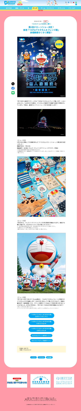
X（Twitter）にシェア (13, 83)
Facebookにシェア (13, 88)
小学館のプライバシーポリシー (48, 404)
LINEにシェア (13, 92)
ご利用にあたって (30, 404)
